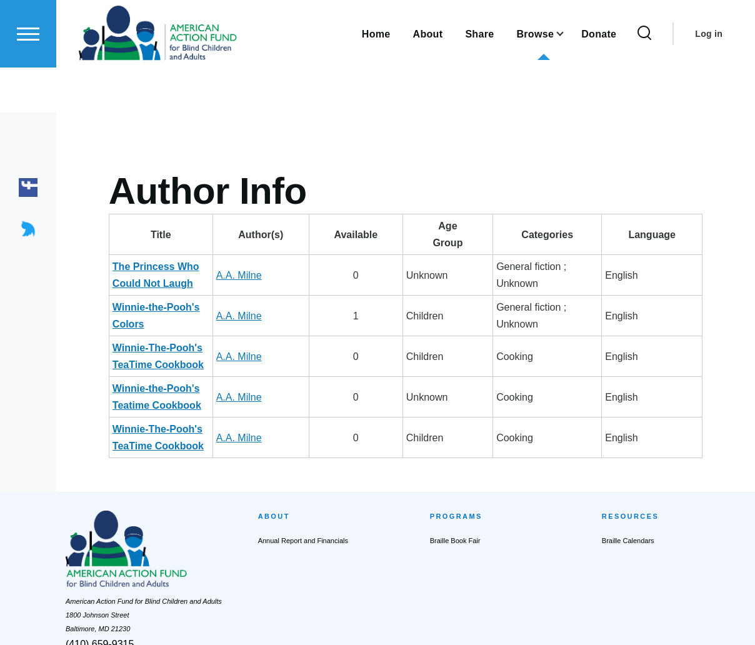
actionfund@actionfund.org (107, 578)
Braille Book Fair (455, 457)
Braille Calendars (628, 457)
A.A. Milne (363, 267)
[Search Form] (644, 78)
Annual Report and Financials (303, 457)
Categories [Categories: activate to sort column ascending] (572, 235)
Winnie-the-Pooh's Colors (173, 291)
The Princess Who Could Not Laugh (197, 267)
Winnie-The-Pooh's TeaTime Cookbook (204, 314)
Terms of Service (405, 622)
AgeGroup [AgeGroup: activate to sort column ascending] (475, 235)
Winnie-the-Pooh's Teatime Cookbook (201, 338)
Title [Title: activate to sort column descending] (223, 235)
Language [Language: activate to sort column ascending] (672, 235)
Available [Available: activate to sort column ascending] (422, 235)
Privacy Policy (345, 622)
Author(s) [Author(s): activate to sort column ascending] (365, 235)
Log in (708, 79)
